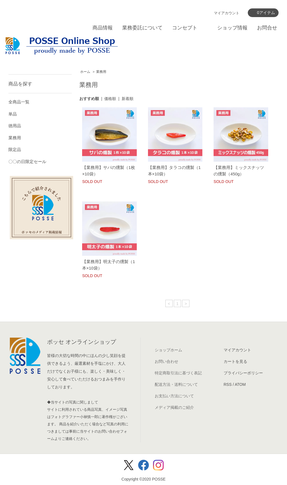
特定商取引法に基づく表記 (178, 373)
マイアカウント (226, 13)
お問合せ (267, 28)
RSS (228, 384)
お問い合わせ (166, 361)
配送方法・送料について (176, 384)
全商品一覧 (18, 101)
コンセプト (184, 28)
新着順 (127, 98)
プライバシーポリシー (243, 373)
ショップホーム (168, 350)
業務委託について (142, 28)
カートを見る (235, 361)
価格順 (110, 98)
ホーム (85, 72)
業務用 (101, 72)
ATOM (240, 384)
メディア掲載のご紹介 (174, 407)
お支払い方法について (174, 396)
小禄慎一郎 (89, 417)
